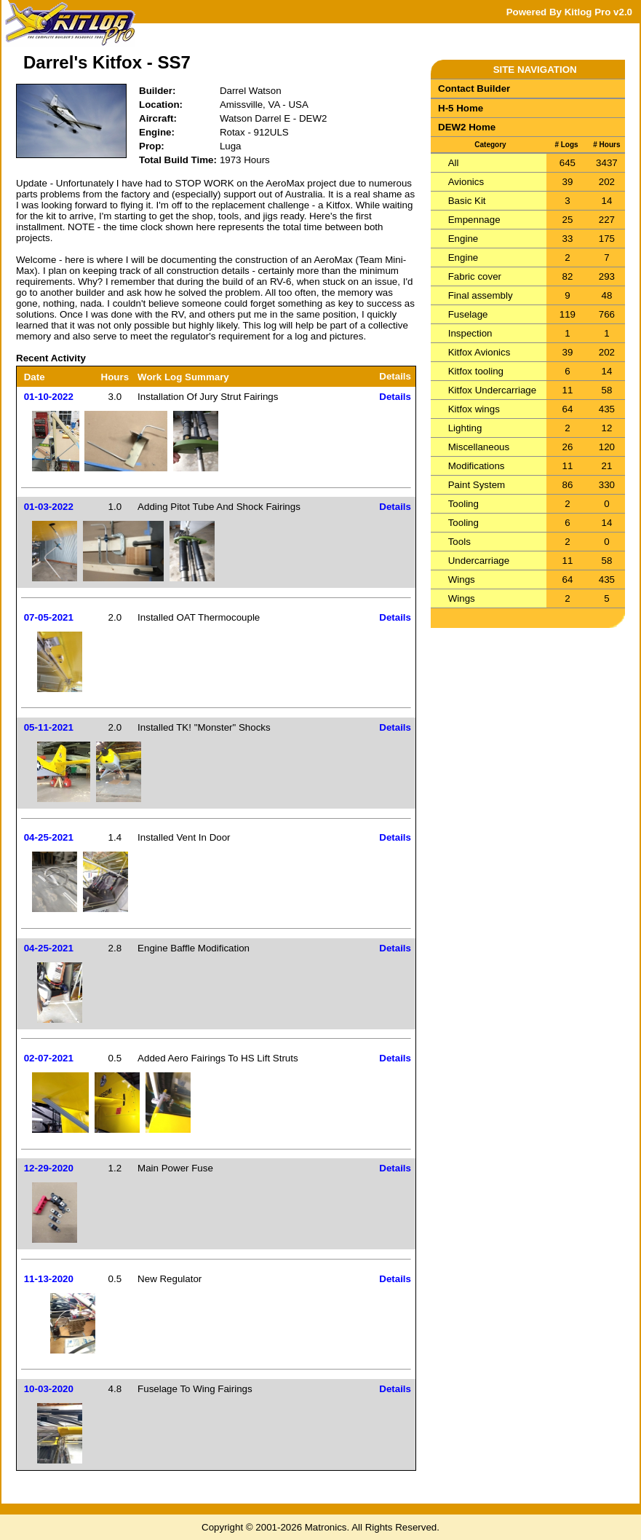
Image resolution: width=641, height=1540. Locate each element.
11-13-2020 (48, 1278)
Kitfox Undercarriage (492, 390)
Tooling (463, 503)
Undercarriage (478, 560)
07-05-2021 (48, 617)
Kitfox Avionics (479, 352)
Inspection (470, 333)
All (453, 162)
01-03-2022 (48, 506)
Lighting (465, 428)
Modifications (476, 465)
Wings (461, 579)
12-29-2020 (48, 1168)
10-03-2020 (48, 1388)
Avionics (466, 181)
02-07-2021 (48, 1058)
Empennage (474, 219)
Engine (463, 238)
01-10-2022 (48, 396)
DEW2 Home (466, 127)
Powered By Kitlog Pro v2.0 (569, 12)
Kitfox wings (474, 409)
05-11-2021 (48, 727)
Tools (459, 541)
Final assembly (480, 295)
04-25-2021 (48, 837)
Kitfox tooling (475, 371)
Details (395, 396)
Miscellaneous (478, 446)
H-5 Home (460, 108)
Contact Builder (474, 88)
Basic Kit (467, 200)
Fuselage (468, 314)
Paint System (477, 484)
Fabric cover (474, 276)
